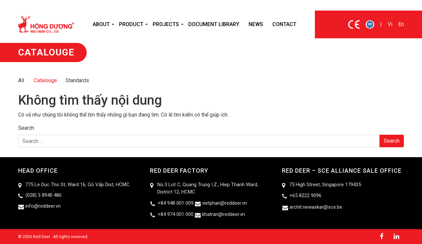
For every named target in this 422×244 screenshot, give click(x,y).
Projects (166, 24)
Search (26, 128)
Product (131, 24)
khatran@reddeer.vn (223, 214)
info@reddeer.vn (43, 206)
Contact (284, 24)
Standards (77, 80)
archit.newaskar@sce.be (315, 207)
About (101, 24)
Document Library (213, 24)
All (21, 80)
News (256, 24)
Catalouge (45, 80)
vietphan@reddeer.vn (224, 203)
